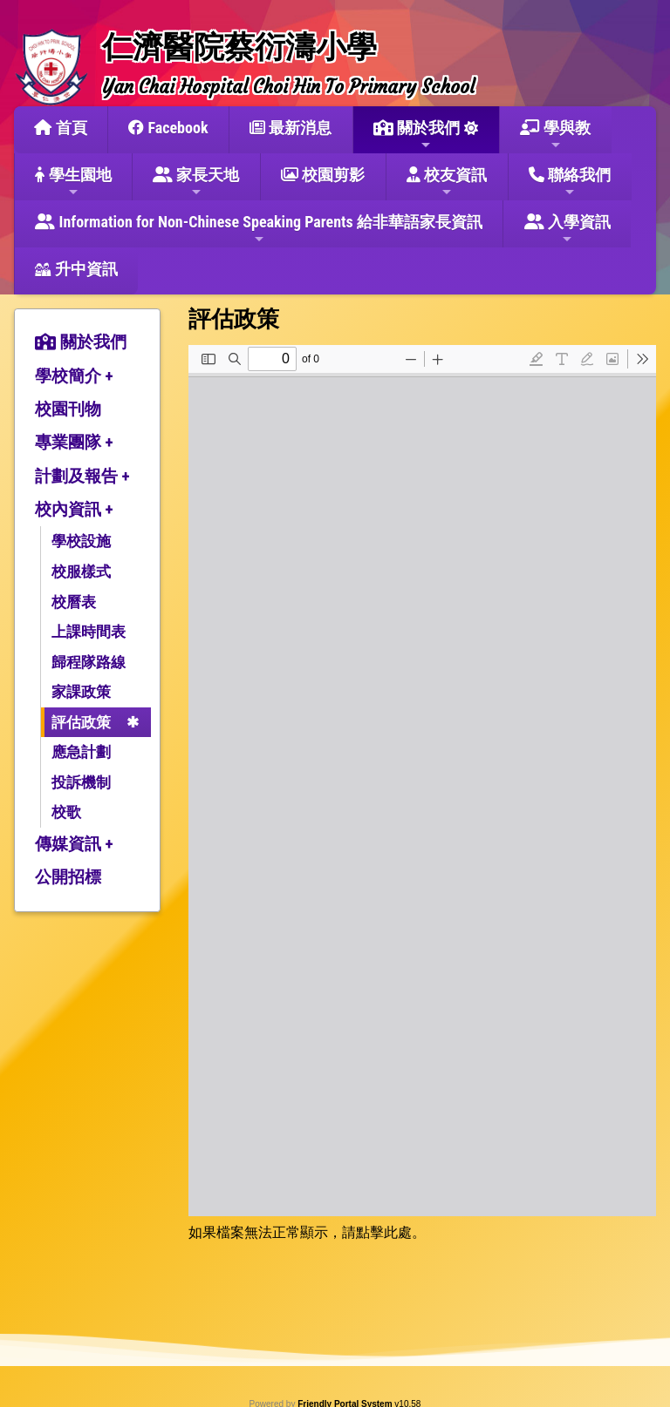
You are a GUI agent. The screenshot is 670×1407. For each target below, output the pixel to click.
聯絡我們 (570, 182)
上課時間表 (88, 631)
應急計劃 (81, 752)
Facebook (168, 127)
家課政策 (81, 691)
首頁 (60, 127)
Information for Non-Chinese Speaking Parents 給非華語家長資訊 (258, 229)
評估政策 (81, 722)
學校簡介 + (74, 376)
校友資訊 (447, 182)
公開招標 (68, 877)
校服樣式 (81, 571)
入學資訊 (567, 229)
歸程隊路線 (88, 662)
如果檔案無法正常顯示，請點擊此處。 (307, 1232)
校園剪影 (323, 175)
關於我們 (416, 135)
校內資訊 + (74, 509)
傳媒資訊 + (74, 844)
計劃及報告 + (82, 476)
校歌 (66, 812)
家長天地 (196, 182)
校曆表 (73, 602)
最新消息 (291, 127)
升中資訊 (76, 269)
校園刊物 (68, 409)
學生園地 (73, 182)
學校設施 (81, 541)
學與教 (555, 135)
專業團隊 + (74, 442)
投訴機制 (81, 782)
